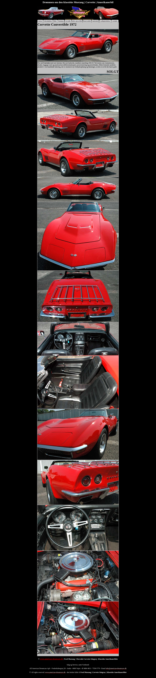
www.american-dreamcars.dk (51, 659)
